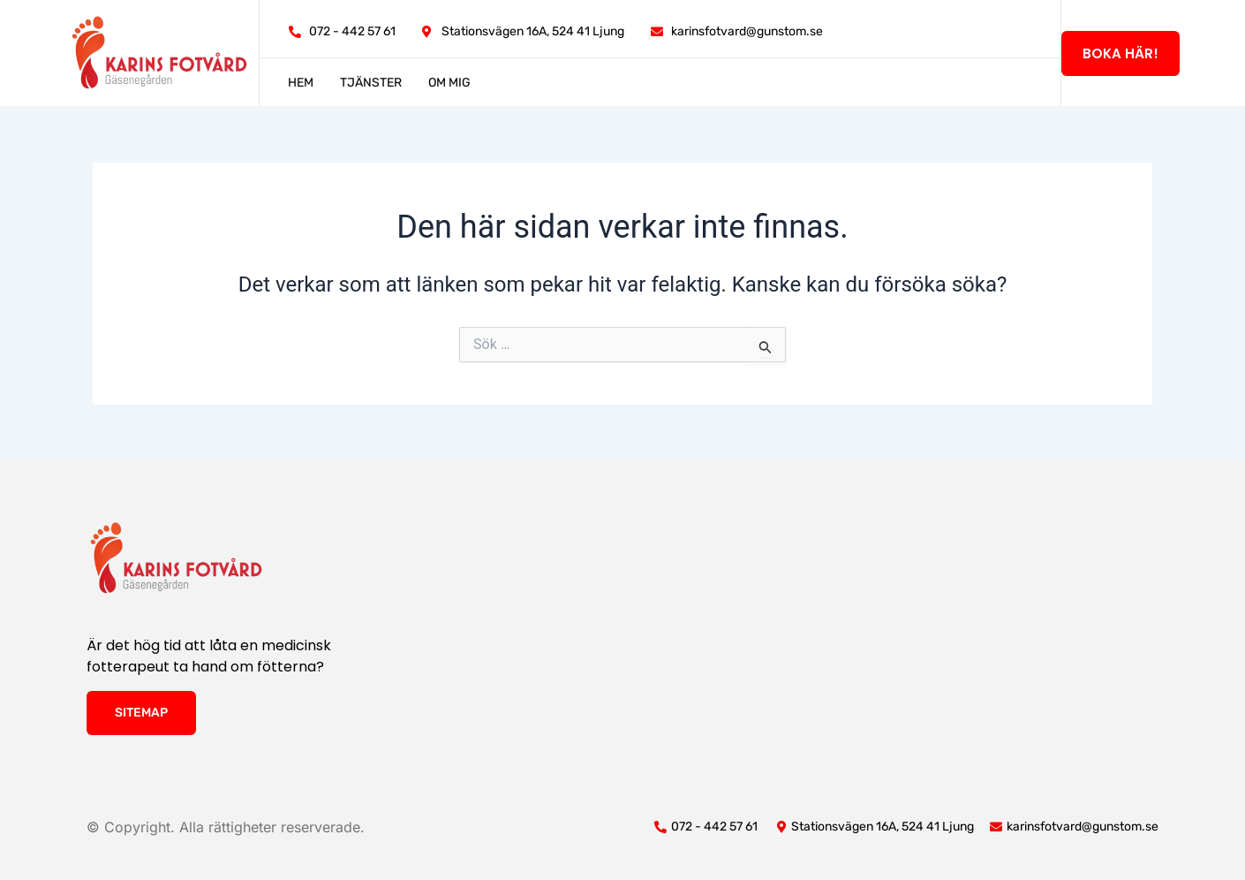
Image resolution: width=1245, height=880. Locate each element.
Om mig (449, 82)
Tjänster (371, 82)
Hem (300, 82)
